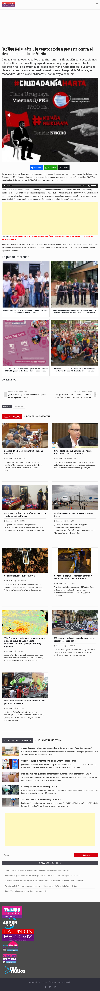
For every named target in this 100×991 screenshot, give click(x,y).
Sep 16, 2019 (71, 458)
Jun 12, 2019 (71, 521)
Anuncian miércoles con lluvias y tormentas (41, 799)
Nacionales (19, 407)
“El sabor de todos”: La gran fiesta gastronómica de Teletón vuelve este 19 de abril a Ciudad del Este (41, 886)
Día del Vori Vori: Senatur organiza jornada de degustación (26, 891)
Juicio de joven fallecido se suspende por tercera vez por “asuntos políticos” (56, 748)
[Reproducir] (5, 186)
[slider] (46, 185)
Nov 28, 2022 (71, 646)
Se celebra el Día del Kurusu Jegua (19, 576)
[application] (50, 186)
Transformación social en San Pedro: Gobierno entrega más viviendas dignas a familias (37, 870)
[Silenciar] (89, 186)
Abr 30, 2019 (21, 708)
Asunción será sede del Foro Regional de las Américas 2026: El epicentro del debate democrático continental (44, 881)
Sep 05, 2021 (21, 651)
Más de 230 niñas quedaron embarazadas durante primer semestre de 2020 (56, 774)
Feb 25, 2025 (21, 521)
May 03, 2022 (21, 581)
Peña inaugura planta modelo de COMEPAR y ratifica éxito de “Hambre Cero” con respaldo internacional (42, 876)
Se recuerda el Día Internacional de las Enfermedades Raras (48, 761)
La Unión (9, 458)
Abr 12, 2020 (71, 583)
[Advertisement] (50, 27)
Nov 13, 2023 (21, 458)
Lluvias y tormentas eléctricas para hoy (39, 786)
